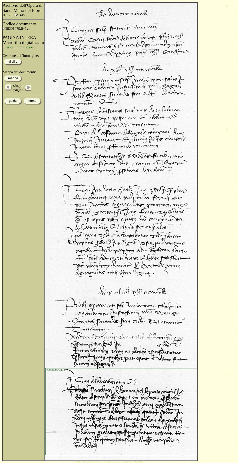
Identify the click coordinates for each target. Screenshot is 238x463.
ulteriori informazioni (19, 47)
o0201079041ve (55, 370)
